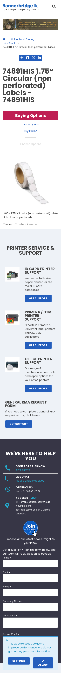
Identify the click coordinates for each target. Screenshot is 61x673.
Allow (43, 663)
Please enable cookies (30, 481)
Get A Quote (31, 124)
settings (19, 661)
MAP (33, 498)
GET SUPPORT (38, 298)
